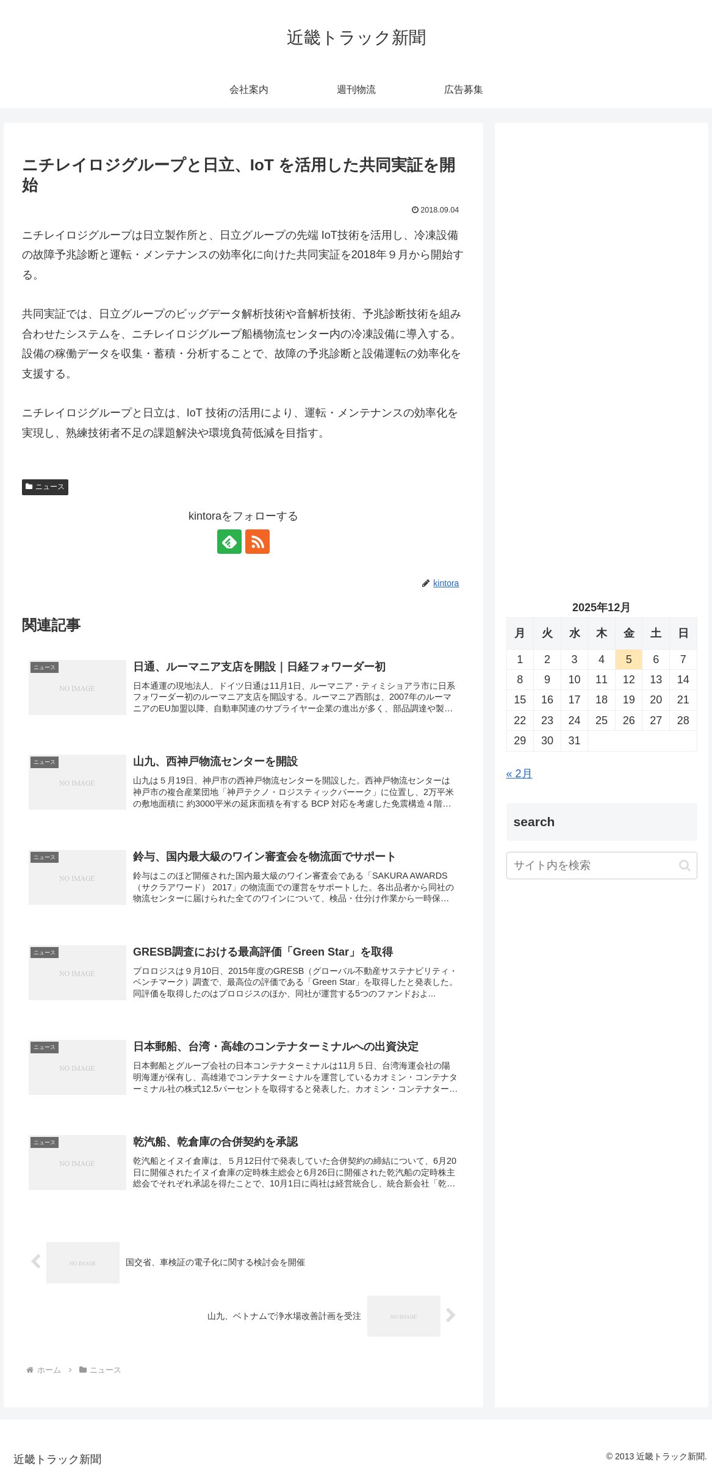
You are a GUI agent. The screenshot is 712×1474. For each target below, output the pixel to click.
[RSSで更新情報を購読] (257, 541)
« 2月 (519, 774)
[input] (601, 865)
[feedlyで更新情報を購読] (229, 541)
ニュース (45, 486)
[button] (685, 866)
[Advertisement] (601, 249)
